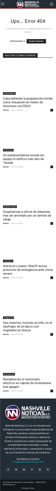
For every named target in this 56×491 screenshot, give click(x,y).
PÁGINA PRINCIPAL (36, 41)
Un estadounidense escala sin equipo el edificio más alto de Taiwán (23, 159)
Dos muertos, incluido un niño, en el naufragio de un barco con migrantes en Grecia (27, 326)
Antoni (6, 110)
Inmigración (8, 318)
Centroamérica (9, 93)
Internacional (9, 374)
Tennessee (8, 261)
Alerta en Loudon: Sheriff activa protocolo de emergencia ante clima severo (28, 269)
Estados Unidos (10, 207)
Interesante (8, 150)
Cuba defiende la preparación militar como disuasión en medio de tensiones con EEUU (28, 102)
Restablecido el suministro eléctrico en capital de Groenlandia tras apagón (27, 383)
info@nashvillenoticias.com (28, 461)
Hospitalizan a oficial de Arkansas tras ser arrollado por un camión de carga (27, 215)
